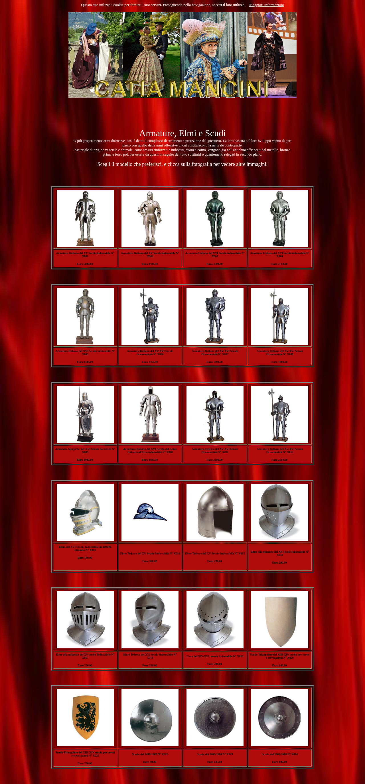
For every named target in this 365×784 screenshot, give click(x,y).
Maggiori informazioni (266, 5)
